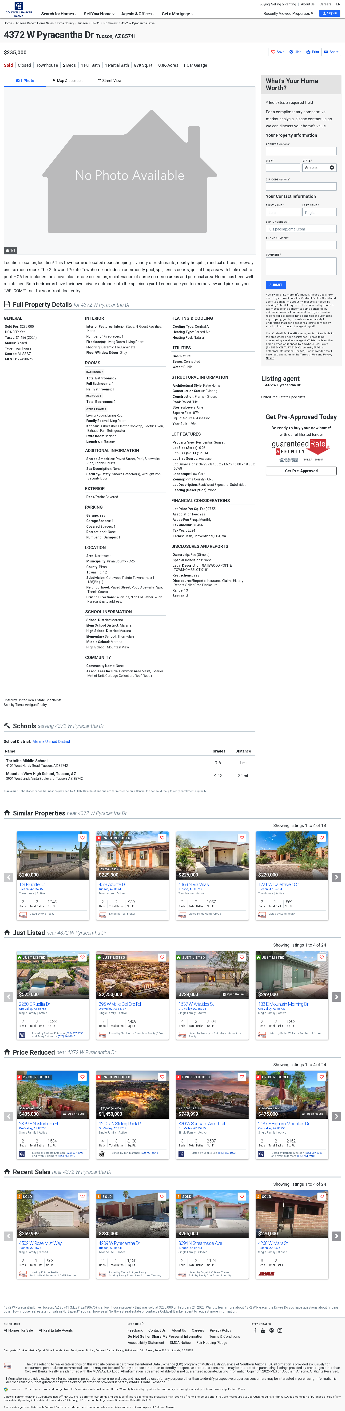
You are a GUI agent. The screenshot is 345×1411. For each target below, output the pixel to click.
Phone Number (277, 238)
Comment (273, 254)
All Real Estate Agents (56, 1330)
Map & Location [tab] (67, 80)
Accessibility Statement (146, 1343)
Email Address (277, 221)
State (307, 160)
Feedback (135, 1330)
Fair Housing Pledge (212, 1343)
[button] (329, 13)
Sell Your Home (99, 13)
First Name (275, 205)
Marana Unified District (51, 741)
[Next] (336, 877)
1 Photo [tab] (25, 80)
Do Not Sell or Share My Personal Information (165, 1336)
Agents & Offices (138, 13)
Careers (325, 4)
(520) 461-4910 (66, 1036)
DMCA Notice (180, 1343)
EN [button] (338, 4)
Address (277, 144)
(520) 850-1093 (226, 1152)
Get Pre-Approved (301, 471)
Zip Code (277, 179)
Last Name (310, 205)
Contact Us (157, 1330)
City (270, 160)
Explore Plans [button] (236, 1389)
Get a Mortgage (177, 13)
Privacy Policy (220, 1330)
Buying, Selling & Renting (278, 4)
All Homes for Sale (18, 1330)
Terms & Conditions (224, 1336)
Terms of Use (308, 354)
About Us (308, 4)
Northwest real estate (125, 1311)
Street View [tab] (110, 80)
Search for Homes (59, 13)
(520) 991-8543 (149, 1152)
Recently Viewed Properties (288, 13)
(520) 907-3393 (74, 1033)
